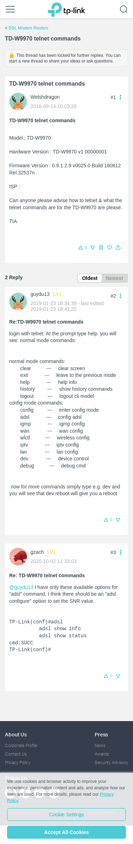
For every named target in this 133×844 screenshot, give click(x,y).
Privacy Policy (18, 762)
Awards (102, 754)
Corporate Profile (21, 745)
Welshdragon (45, 97)
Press (101, 734)
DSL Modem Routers (28, 28)
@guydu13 (21, 587)
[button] (118, 247)
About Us (16, 734)
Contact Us (16, 754)
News (100, 745)
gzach (37, 552)
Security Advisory (111, 762)
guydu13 (40, 294)
